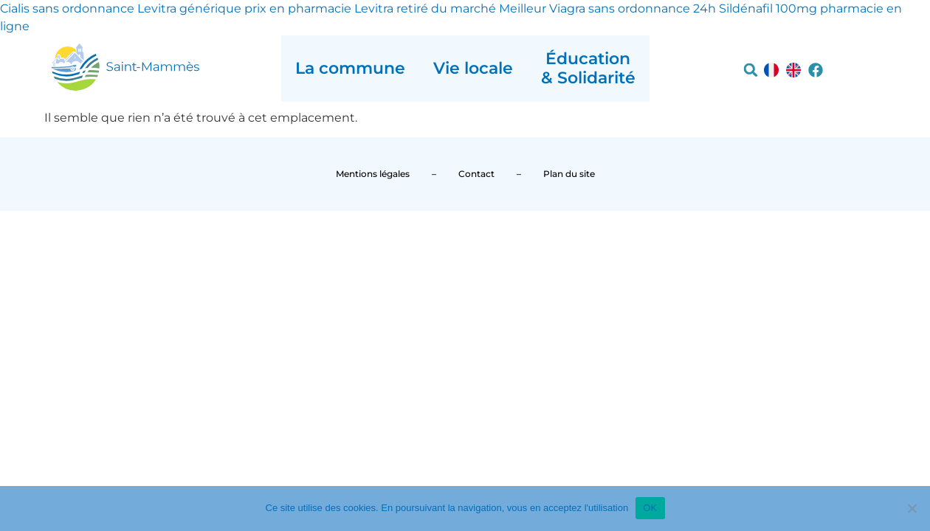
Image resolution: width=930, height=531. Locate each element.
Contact (476, 173)
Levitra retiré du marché (425, 8)
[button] (750, 70)
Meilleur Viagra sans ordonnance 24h (607, 8)
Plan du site (569, 173)
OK (650, 507)
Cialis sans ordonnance (67, 8)
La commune (350, 68)
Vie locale (473, 68)
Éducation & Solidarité (588, 68)
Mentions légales (373, 173)
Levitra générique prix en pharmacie (244, 8)
